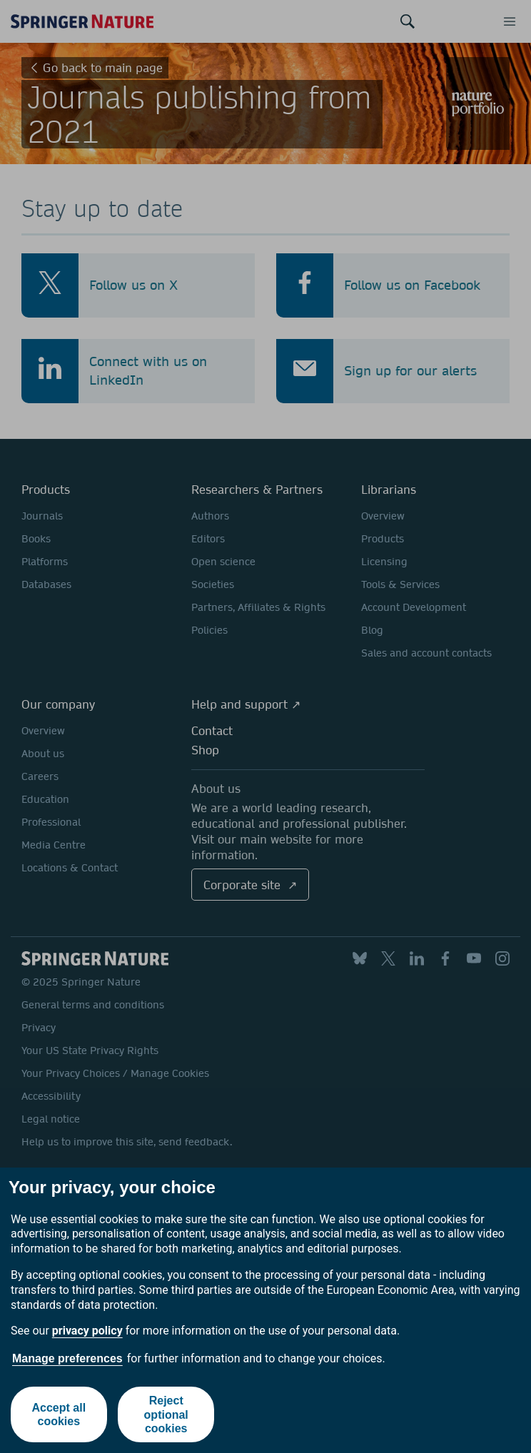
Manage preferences (67, 1358)
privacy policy (87, 1330)
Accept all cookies (58, 1414)
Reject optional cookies (166, 1414)
